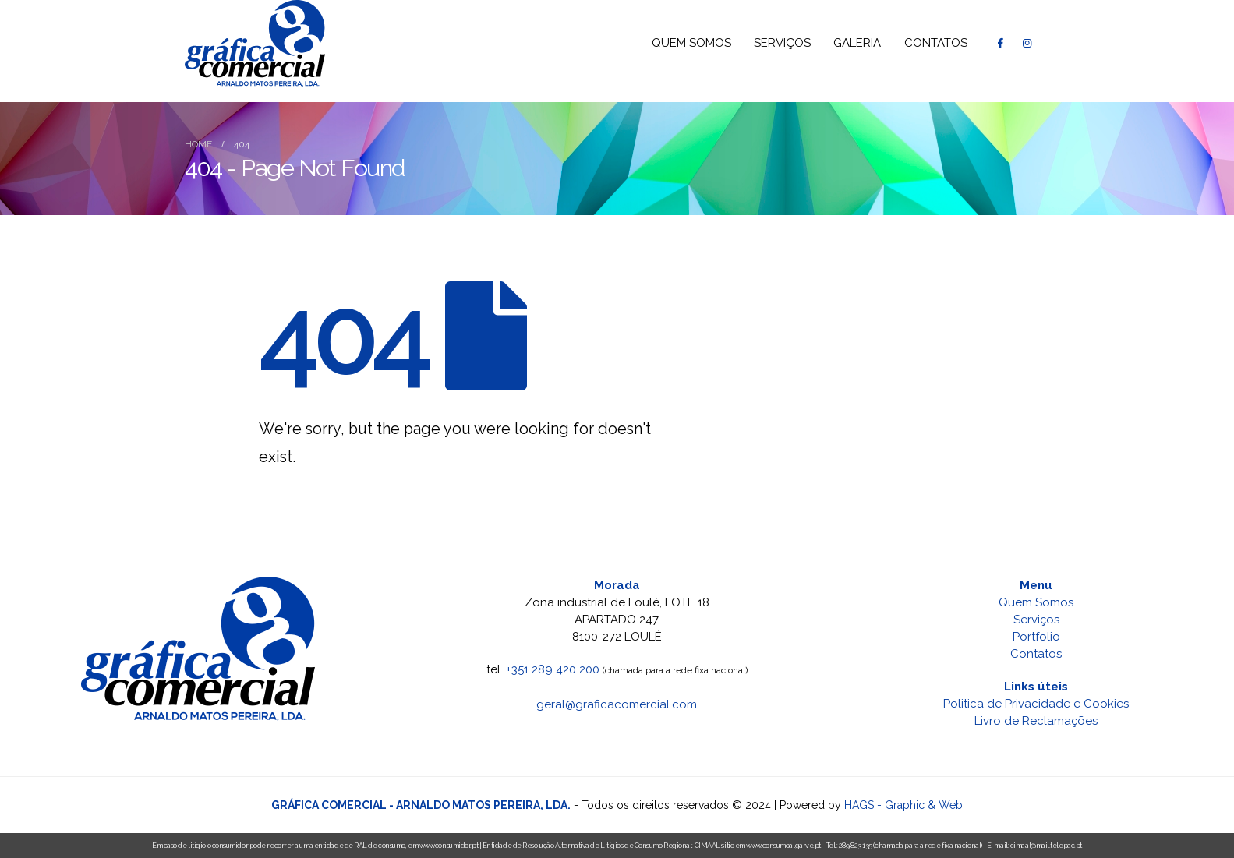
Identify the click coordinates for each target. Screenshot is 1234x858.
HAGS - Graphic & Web (903, 805)
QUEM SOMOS (691, 43)
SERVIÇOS (782, 43)
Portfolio (1036, 637)
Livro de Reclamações (1036, 721)
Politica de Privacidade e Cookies (1036, 704)
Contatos (1036, 654)
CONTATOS (935, 43)
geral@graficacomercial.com (616, 704)
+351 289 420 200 (552, 669)
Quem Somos (1036, 602)
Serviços (1036, 620)
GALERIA (857, 43)
